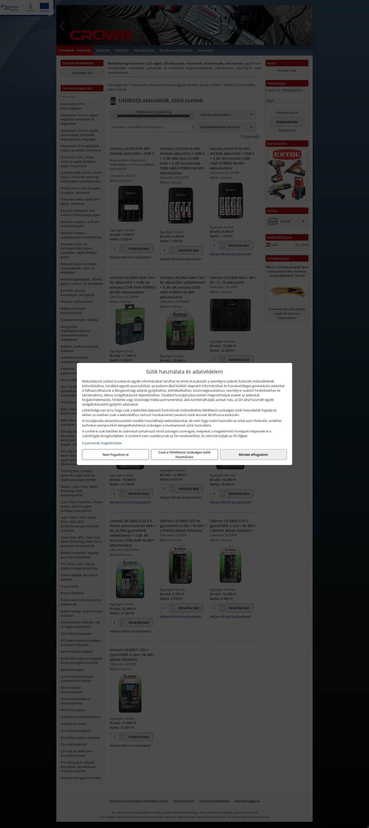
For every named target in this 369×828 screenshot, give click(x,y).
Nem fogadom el (115, 454)
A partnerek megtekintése (101, 443)
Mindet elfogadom (253, 454)
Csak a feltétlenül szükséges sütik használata (184, 454)
